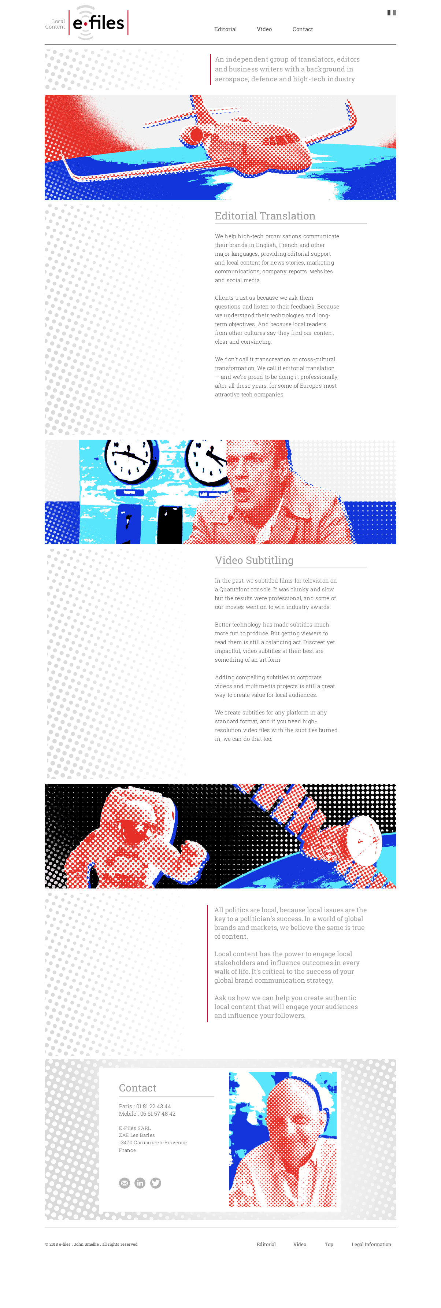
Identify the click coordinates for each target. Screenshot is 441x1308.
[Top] (329, 1244)
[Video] (264, 28)
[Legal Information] (371, 1244)
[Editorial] (225, 28)
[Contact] (302, 28)
